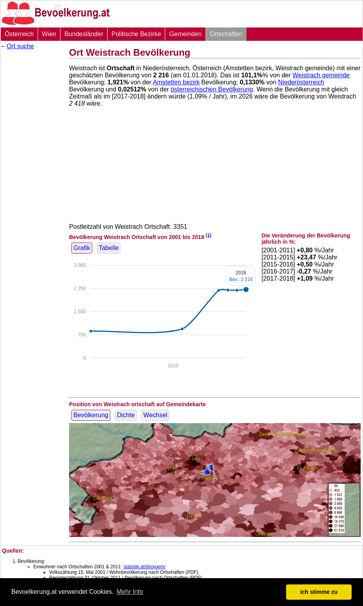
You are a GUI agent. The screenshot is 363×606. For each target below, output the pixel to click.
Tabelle (109, 248)
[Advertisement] (31, 170)
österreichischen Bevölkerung (212, 89)
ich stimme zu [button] (318, 592)
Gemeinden (185, 34)
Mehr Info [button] (130, 591)
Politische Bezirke (136, 34)
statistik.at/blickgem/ (144, 566)
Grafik (81, 248)
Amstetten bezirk (176, 82)
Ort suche (20, 46)
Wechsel (155, 415)
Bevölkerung (90, 415)
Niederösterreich (301, 82)
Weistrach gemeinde (321, 75)
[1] (208, 234)
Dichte (126, 415)
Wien (49, 34)
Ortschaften (226, 34)
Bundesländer (83, 34)
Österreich (19, 34)
